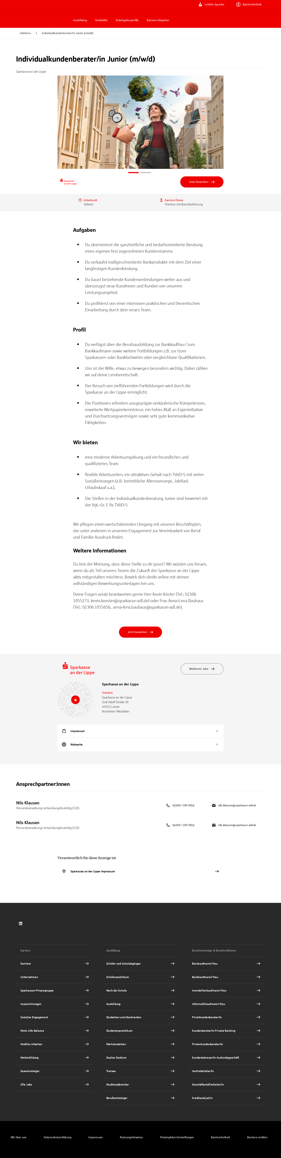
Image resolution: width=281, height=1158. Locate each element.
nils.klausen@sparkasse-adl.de (234, 805)
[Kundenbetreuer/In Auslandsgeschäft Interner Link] (226, 1057)
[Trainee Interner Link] (140, 1071)
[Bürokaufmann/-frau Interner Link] (226, 963)
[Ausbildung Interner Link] (140, 1004)
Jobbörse (25, 33)
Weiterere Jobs (202, 669)
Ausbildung (80, 20)
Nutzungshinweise (131, 1137)
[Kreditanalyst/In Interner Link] (226, 1098)
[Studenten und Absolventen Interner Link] (140, 1017)
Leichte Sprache (211, 4)
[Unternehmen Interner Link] (54, 977)
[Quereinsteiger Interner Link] (54, 1071)
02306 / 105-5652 (180, 805)
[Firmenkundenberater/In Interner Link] (226, 1044)
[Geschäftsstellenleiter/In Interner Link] (226, 1084)
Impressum (95, 1137)
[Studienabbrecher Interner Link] (140, 1084)
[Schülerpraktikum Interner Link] (140, 977)
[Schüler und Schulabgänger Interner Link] (140, 963)
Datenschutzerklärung (57, 1137)
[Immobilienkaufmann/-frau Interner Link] (226, 990)
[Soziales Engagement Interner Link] (54, 1017)
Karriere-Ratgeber (158, 20)
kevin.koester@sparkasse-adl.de (119, 600)
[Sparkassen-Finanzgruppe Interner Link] (54, 990)
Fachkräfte (101, 20)
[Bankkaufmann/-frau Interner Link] (226, 977)
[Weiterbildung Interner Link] (54, 1057)
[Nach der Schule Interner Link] (140, 990)
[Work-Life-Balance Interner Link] (54, 1030)
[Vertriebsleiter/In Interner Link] (226, 1071)
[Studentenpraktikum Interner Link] (140, 1030)
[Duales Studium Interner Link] (140, 1057)
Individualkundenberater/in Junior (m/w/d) (67, 33)
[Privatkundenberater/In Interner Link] (226, 1017)
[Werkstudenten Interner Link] (140, 1044)
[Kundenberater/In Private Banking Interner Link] (226, 1030)
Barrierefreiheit (249, 4)
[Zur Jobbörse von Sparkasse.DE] (43, 18)
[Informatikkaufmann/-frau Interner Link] (226, 1004)
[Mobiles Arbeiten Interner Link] (54, 1044)
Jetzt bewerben (202, 182)
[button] (177, 1137)
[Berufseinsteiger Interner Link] (140, 1098)
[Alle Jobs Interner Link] (54, 1084)
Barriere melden (257, 1137)
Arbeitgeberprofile (127, 20)
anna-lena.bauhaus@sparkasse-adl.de (147, 607)
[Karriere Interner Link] (54, 963)
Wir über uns (19, 1137)
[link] (20, 923)
